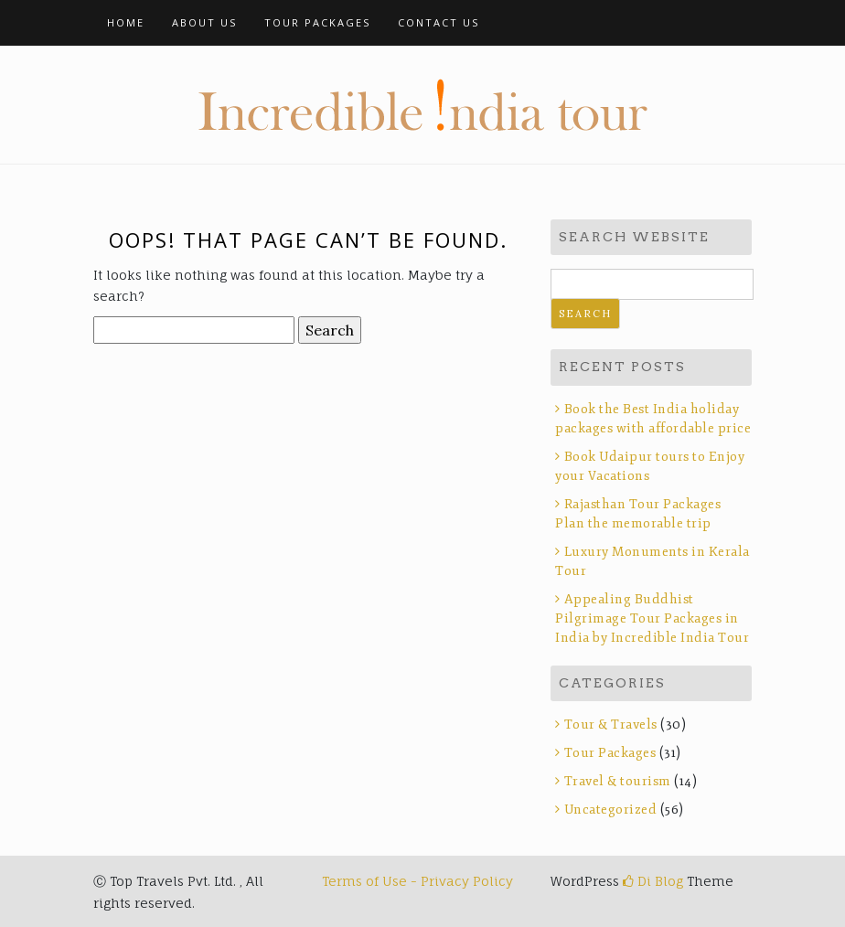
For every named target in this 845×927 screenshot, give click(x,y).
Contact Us (438, 22)
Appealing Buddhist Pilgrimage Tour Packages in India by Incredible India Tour (652, 618)
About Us (204, 22)
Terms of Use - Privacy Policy (417, 881)
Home (125, 22)
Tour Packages (317, 22)
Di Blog (653, 881)
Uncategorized (611, 809)
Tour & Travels (611, 724)
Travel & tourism (617, 781)
